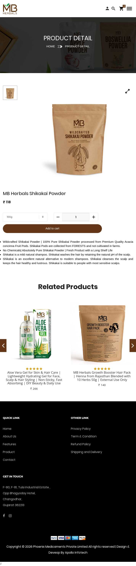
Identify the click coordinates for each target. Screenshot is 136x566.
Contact (9, 460)
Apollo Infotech (76, 552)
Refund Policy (81, 444)
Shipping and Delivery (86, 452)
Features (9, 444)
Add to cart (52, 228)
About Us (9, 436)
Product (9, 452)
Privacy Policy (81, 429)
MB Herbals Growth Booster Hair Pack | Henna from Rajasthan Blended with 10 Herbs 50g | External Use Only (102, 376)
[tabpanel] (79, 134)
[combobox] (25, 217)
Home (50, 46)
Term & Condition (84, 436)
